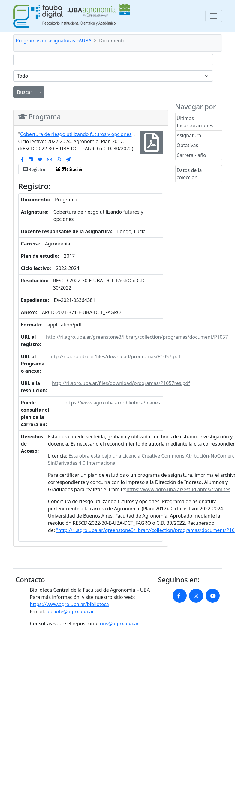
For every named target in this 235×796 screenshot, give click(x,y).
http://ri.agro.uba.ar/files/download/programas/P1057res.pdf (121, 383)
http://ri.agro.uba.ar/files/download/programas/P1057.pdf (114, 356)
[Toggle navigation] (213, 16)
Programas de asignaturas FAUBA (54, 40)
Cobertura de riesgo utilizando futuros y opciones (75, 134)
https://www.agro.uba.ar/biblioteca (69, 604)
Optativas (187, 145)
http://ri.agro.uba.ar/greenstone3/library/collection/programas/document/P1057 (137, 337)
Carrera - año (191, 155)
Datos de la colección (189, 174)
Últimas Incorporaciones (195, 122)
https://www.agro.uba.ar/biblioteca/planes (112, 402)
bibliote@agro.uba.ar (70, 611)
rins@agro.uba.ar (119, 623)
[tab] (34, 169)
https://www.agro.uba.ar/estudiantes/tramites (178, 489)
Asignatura (189, 135)
